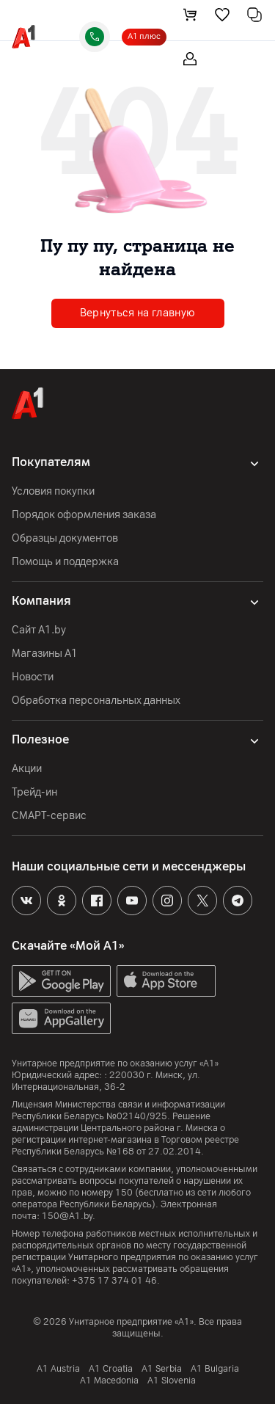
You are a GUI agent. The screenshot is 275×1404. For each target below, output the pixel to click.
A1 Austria (58, 1369)
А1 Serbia (162, 1369)
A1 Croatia (111, 1369)
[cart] (190, 14)
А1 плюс (144, 36)
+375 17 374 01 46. (116, 1281)
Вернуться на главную (138, 313)
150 (124, 1192)
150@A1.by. (68, 1216)
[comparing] (254, 14)
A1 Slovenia (171, 1380)
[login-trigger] (190, 58)
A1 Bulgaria (215, 1369)
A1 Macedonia (109, 1380)
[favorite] (222, 14)
